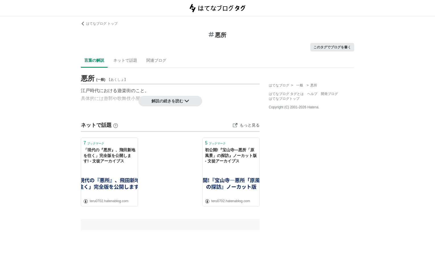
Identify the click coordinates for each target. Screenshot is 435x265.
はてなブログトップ (284, 99)
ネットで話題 (125, 60)
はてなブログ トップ (99, 24)
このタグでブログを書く (332, 47)
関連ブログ (156, 60)
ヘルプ (312, 94)
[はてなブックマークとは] (115, 125)
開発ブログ (329, 94)
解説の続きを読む (170, 101)
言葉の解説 (94, 60)
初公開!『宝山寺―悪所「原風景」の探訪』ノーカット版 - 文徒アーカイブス (231, 155)
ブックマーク (93, 142)
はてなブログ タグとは (286, 94)
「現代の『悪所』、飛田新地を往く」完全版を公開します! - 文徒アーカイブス (109, 155)
